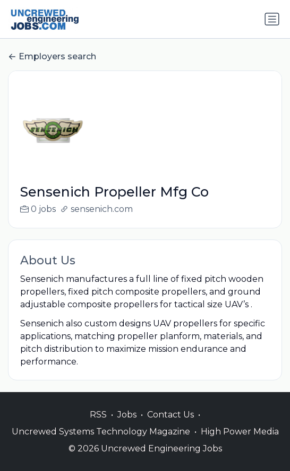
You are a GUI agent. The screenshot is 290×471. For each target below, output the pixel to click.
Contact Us (170, 426)
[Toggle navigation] (272, 19)
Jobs (127, 426)
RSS (98, 426)
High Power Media (240, 443)
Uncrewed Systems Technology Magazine (101, 443)
